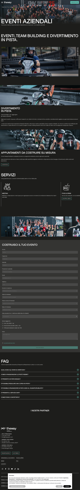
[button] (70, 478)
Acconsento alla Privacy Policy (9, 342)
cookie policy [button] (46, 482)
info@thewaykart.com (7, 437)
